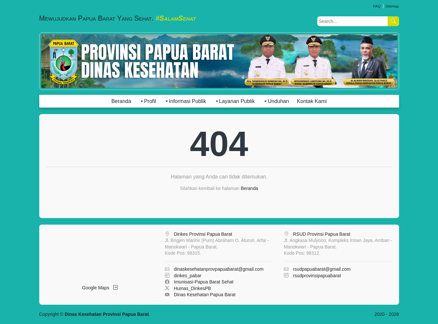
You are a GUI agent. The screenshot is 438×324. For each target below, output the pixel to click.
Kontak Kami (312, 101)
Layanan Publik (237, 101)
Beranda (121, 101)
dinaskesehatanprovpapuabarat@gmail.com (219, 269)
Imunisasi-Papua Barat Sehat (204, 281)
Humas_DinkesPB (192, 288)
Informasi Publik (187, 101)
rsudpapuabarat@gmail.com (322, 269)
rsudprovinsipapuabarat (317, 275)
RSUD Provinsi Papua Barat (321, 234)
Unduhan (278, 101)
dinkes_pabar (187, 275)
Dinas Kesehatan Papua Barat (205, 294)
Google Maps (100, 287)
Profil (150, 101)
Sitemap (392, 6)
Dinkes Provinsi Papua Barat (203, 234)
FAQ (376, 6)
